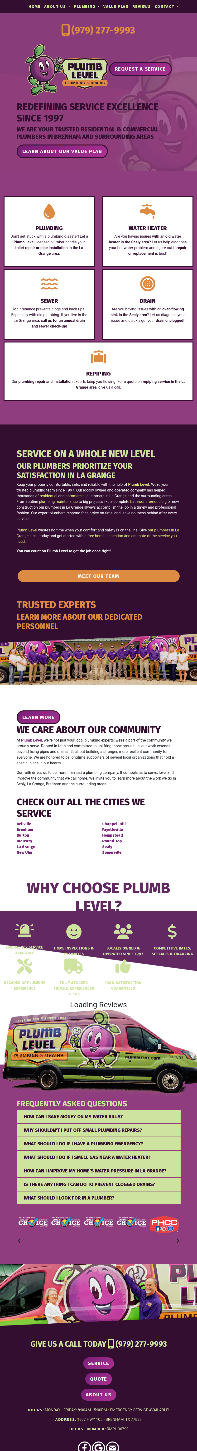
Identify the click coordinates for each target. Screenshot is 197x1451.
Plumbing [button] (85, 6)
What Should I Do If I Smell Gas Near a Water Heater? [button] (87, 1157)
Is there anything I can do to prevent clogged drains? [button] (89, 1184)
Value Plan (116, 6)
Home (34, 6)
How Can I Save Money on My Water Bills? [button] (73, 1116)
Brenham (25, 829)
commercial (76, 496)
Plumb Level (27, 530)
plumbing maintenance (58, 501)
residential (48, 496)
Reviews (141, 6)
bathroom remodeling (148, 501)
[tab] (99, 1116)
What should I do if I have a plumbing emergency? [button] (83, 1144)
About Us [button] (55, 6)
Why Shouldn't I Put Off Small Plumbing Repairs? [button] (83, 1130)
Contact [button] (165, 6)
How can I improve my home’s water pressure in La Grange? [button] (95, 1171)
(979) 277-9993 (103, 30)
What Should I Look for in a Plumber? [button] (69, 1198)
